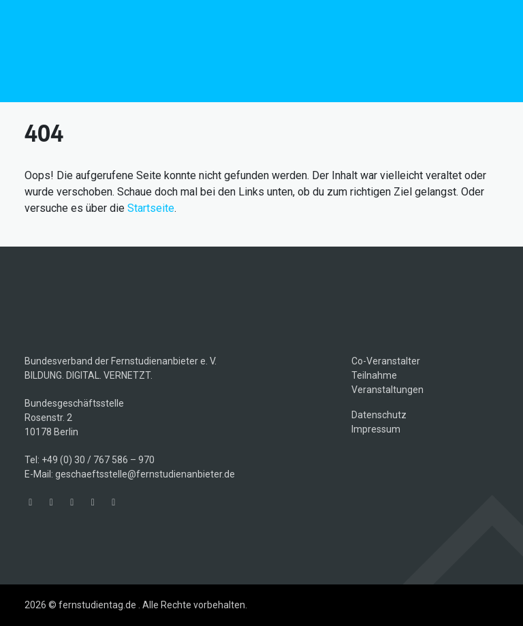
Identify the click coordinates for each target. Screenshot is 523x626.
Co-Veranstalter (385, 361)
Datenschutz (379, 414)
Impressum (375, 429)
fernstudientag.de (127, 51)
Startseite (150, 208)
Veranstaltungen (387, 389)
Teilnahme (374, 375)
